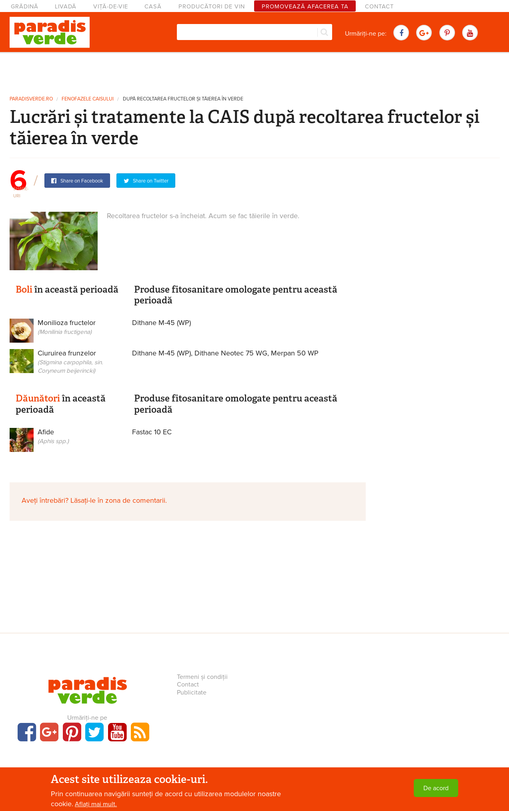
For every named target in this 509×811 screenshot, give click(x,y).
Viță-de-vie (110, 6)
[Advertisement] (254, 71)
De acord (436, 788)
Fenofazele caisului (88, 99)
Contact (379, 6)
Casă (153, 6)
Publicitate (191, 693)
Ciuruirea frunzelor (65, 363)
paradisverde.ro (31, 99)
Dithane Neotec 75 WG (230, 353)
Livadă (65, 6)
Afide (65, 442)
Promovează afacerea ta (305, 6)
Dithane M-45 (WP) (161, 322)
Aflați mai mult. (96, 804)
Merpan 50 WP (295, 353)
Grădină (24, 6)
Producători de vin (211, 6)
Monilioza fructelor (65, 332)
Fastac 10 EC (152, 432)
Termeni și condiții (202, 677)
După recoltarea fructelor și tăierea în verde (183, 99)
